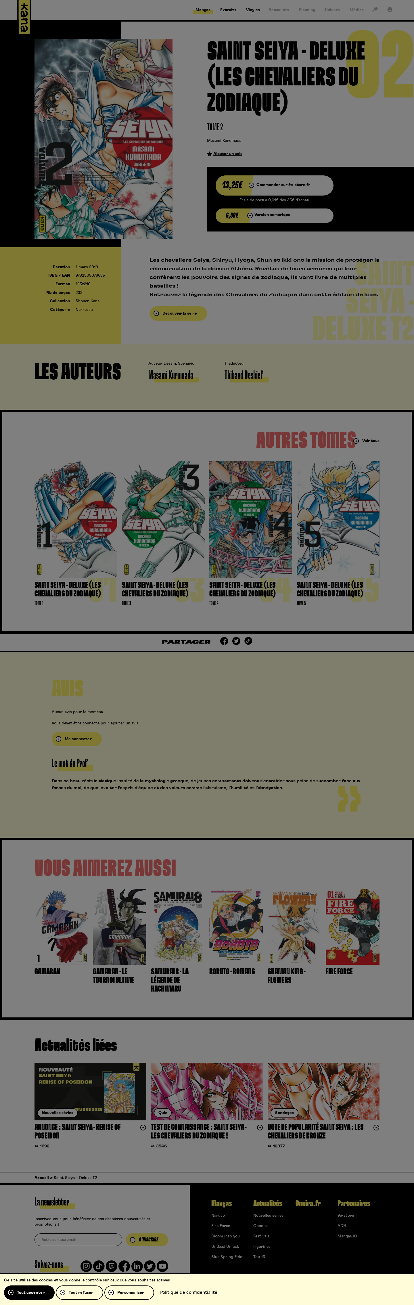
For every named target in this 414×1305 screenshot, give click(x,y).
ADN (342, 1226)
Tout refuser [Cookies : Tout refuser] (81, 1293)
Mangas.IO (347, 1236)
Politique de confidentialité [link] (188, 1292)
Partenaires (354, 1203)
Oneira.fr (308, 1203)
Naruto (218, 1216)
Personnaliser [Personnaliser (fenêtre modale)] (130, 1293)
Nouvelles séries (268, 1216)
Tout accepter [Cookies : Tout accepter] (31, 1293)
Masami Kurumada (224, 141)
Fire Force (220, 1226)
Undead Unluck (225, 1247)
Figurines (262, 1247)
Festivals (261, 1236)
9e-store (346, 1216)
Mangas (221, 1203)
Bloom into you (225, 1236)
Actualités (267, 1203)
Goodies (261, 1226)
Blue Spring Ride (226, 1257)
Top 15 (259, 1257)
